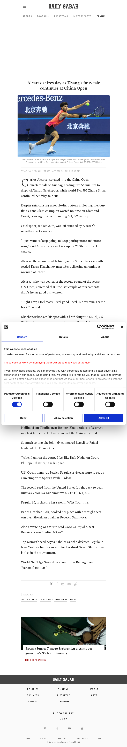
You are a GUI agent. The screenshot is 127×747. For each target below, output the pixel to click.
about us (62, 738)
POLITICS (33, 689)
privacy (44, 738)
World (94, 689)
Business (33, 695)
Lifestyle (63, 695)
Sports (27, 16)
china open (45, 599)
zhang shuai (60, 599)
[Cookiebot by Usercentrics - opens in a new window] (99, 327)
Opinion (63, 701)
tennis (73, 599)
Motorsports (82, 16)
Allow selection (63, 417)
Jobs (28, 738)
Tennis (100, 16)
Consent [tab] (22, 336)
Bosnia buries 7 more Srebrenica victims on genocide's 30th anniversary (58, 651)
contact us (82, 738)
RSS (99, 738)
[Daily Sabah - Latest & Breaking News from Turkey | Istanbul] (63, 6)
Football (43, 16)
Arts (94, 695)
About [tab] (105, 336)
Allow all (104, 417)
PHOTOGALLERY (38, 660)
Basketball (61, 16)
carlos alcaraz (29, 599)
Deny (23, 417)
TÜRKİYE (63, 689)
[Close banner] (122, 327)
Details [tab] (63, 336)
